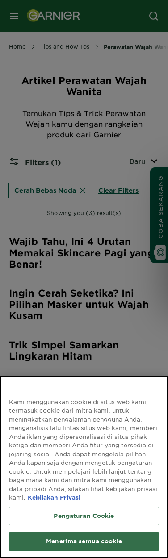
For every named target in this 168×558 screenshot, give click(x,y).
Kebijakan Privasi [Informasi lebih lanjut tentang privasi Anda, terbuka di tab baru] (54, 497)
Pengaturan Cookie (84, 515)
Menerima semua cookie (84, 541)
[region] (84, 467)
